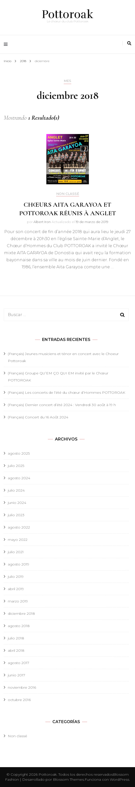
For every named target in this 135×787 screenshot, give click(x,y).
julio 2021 (16, 552)
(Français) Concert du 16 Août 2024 (38, 417)
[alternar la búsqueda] (129, 43)
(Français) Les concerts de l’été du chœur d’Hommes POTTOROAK (66, 392)
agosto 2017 (18, 663)
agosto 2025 (19, 453)
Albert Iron (42, 222)
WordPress (119, 779)
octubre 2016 (19, 699)
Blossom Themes (68, 779)
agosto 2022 (19, 527)
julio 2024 (16, 490)
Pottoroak (67, 14)
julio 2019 (16, 576)
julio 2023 (16, 515)
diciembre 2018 (21, 613)
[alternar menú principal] (7, 44)
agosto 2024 (19, 478)
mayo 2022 (17, 539)
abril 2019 (16, 589)
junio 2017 (16, 675)
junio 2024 (17, 502)
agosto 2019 (18, 564)
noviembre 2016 (22, 687)
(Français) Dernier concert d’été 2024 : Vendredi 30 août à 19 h (62, 405)
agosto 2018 (19, 626)
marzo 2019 (18, 601)
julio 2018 (16, 638)
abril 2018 (16, 650)
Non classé (67, 194)
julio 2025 (16, 465)
